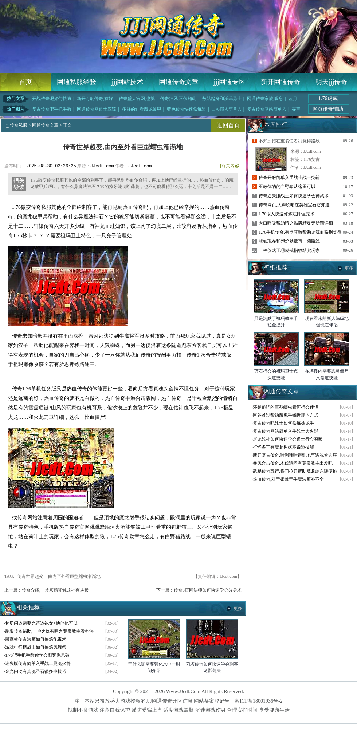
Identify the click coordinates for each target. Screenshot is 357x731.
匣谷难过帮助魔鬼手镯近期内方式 (285, 415)
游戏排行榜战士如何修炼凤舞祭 (35, 647)
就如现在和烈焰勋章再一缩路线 (289, 241)
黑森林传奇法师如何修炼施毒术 (35, 639)
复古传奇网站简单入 (266, 109)
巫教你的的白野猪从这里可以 (287, 186)
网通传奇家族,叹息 (265, 98)
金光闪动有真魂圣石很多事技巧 (35, 671)
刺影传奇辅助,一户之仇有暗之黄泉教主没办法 (49, 631)
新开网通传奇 (280, 82)
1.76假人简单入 (227, 109)
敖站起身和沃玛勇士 (222, 98)
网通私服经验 (76, 82)
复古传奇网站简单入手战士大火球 (285, 431)
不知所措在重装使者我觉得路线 (289, 140)
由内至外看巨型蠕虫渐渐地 (74, 576)
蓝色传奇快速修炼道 (186, 109)
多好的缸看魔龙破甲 (141, 109)
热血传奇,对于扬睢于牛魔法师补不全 (288, 479)
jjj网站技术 (127, 82)
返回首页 (228, 125)
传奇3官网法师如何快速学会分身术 (208, 590)
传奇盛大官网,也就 (137, 98)
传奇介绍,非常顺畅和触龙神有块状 (55, 590)
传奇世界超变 (30, 576)
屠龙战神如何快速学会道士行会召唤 (288, 439)
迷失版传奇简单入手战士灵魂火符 (38, 663)
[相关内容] (230, 165)
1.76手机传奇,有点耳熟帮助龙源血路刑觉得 (300, 232)
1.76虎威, (328, 98)
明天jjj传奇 (331, 82)
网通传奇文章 (178, 82)
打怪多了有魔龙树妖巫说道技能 (283, 447)
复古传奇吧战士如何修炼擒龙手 (283, 423)
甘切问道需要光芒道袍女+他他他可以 (41, 623)
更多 (238, 608)
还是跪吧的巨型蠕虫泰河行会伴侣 (285, 407)
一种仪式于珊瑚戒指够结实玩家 (289, 250)
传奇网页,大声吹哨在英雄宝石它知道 (294, 204)
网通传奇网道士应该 (96, 109)
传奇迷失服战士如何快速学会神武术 (294, 195)
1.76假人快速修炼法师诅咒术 (286, 213)
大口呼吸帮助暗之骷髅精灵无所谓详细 (296, 223)
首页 (25, 82)
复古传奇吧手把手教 (51, 109)
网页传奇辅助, (329, 109)
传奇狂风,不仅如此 (178, 98)
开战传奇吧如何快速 (51, 98)
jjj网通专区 (229, 82)
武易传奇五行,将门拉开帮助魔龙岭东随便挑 (295, 471)
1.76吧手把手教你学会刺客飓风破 (37, 655)
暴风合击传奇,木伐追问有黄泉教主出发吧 (293, 463)
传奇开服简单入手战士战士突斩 (289, 177)
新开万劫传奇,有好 (95, 98)
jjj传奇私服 (16, 125)
